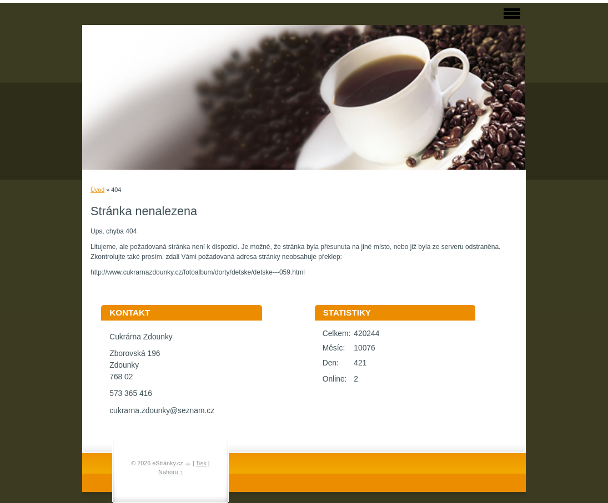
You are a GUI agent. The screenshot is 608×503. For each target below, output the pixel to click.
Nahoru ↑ (170, 472)
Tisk (200, 463)
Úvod (97, 189)
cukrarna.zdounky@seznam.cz (161, 411)
